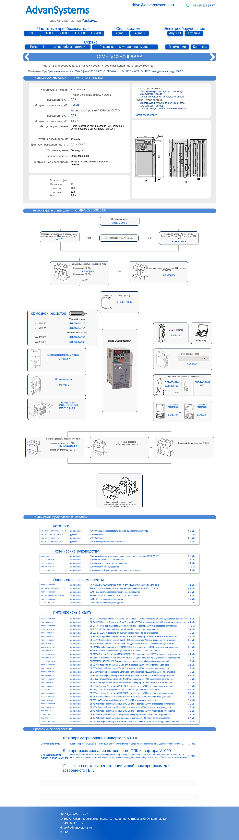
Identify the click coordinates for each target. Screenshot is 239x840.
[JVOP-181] (176, 335)
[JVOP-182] (202, 415)
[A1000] (64, 33)
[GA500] (80, 33)
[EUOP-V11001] (202, 382)
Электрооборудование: (185, 28)
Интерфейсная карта (189, 354)
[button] (60, 239)
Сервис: (91, 42)
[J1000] (32, 33)
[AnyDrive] (194, 33)
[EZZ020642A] (172, 382)
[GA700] (96, 33)
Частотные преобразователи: (64, 28)
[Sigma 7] (139, 33)
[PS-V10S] (64, 385)
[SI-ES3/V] (192, 364)
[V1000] (48, 33)
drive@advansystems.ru (153, 5)
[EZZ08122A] (64, 359)
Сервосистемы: (130, 28)
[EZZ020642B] (172, 386)
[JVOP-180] (173, 415)
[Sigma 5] (120, 33)
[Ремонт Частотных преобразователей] (57, 47)
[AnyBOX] (175, 33)
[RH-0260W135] (77, 323)
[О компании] (177, 47)
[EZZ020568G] (67, 408)
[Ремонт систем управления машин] (125, 47)
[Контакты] (200, 47)
